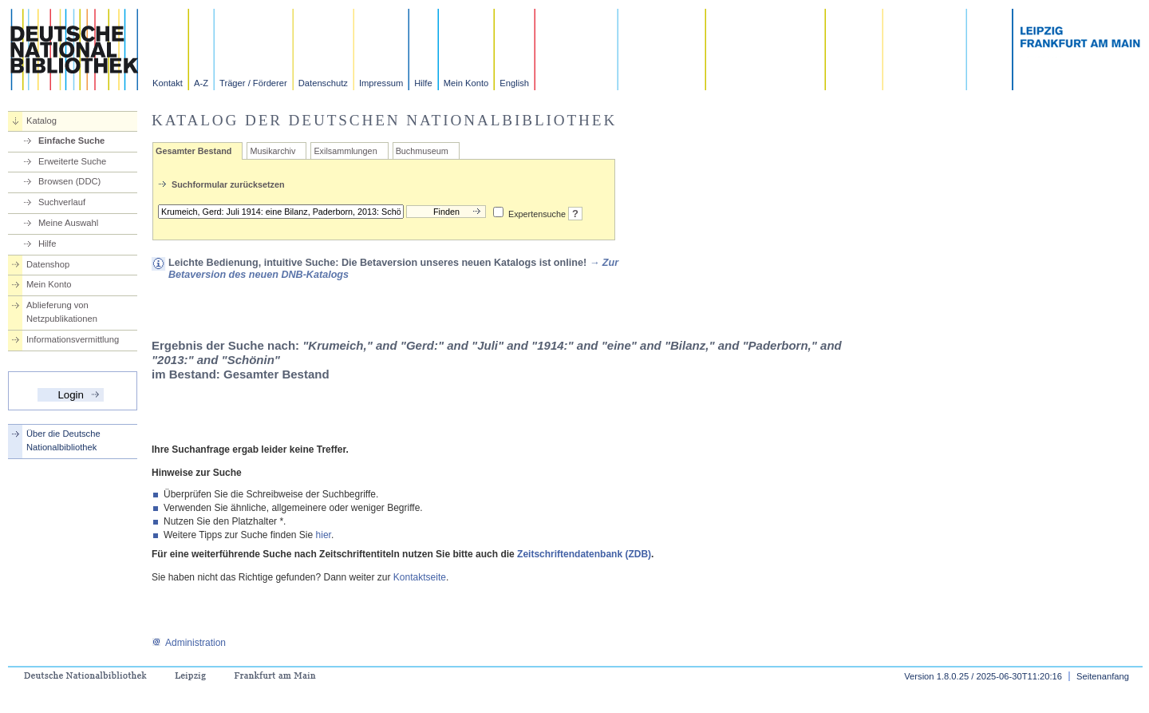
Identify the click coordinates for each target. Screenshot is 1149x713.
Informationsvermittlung (72, 339)
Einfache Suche (71, 140)
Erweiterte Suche (72, 161)
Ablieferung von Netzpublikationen (61, 311)
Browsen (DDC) (69, 181)
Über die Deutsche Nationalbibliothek (63, 440)
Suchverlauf (61, 202)
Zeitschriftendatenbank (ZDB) (584, 554)
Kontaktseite (419, 577)
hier (323, 535)
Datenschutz (323, 83)
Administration (189, 642)
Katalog (41, 120)
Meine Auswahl (68, 223)
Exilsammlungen (345, 151)
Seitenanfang (1102, 676)
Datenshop (47, 264)
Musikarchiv (272, 151)
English (514, 83)
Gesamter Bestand (193, 151)
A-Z (201, 83)
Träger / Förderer (253, 83)
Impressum (381, 83)
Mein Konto (466, 83)
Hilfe (423, 83)
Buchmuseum (422, 151)
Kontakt (167, 83)
